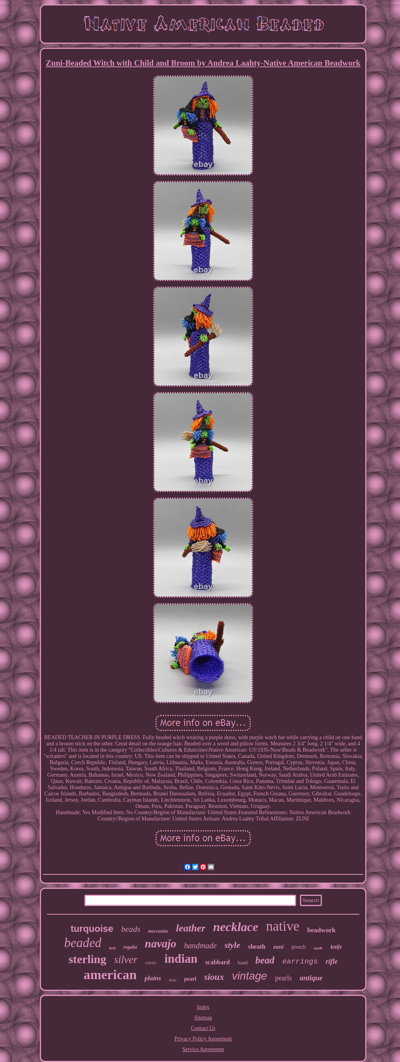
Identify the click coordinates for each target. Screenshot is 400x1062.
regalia (130, 947)
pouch (298, 947)
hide (172, 980)
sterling (87, 959)
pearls (283, 978)
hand (243, 962)
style (232, 945)
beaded (82, 943)
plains (153, 978)
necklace (236, 927)
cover (151, 962)
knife (336, 947)
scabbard (217, 962)
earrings (300, 961)
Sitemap (203, 1018)
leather (190, 928)
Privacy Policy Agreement (203, 1039)
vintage (249, 976)
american (110, 974)
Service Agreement (203, 1049)
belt (112, 948)
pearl (190, 979)
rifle (332, 961)
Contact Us (203, 1028)
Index (203, 1007)
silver (126, 959)
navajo (161, 943)
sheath (256, 946)
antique (311, 978)
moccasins (158, 931)
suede (318, 948)
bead (265, 960)
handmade (200, 945)
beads (130, 929)
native (283, 926)
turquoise (92, 928)
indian (180, 958)
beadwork (321, 930)
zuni (278, 947)
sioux (214, 977)
